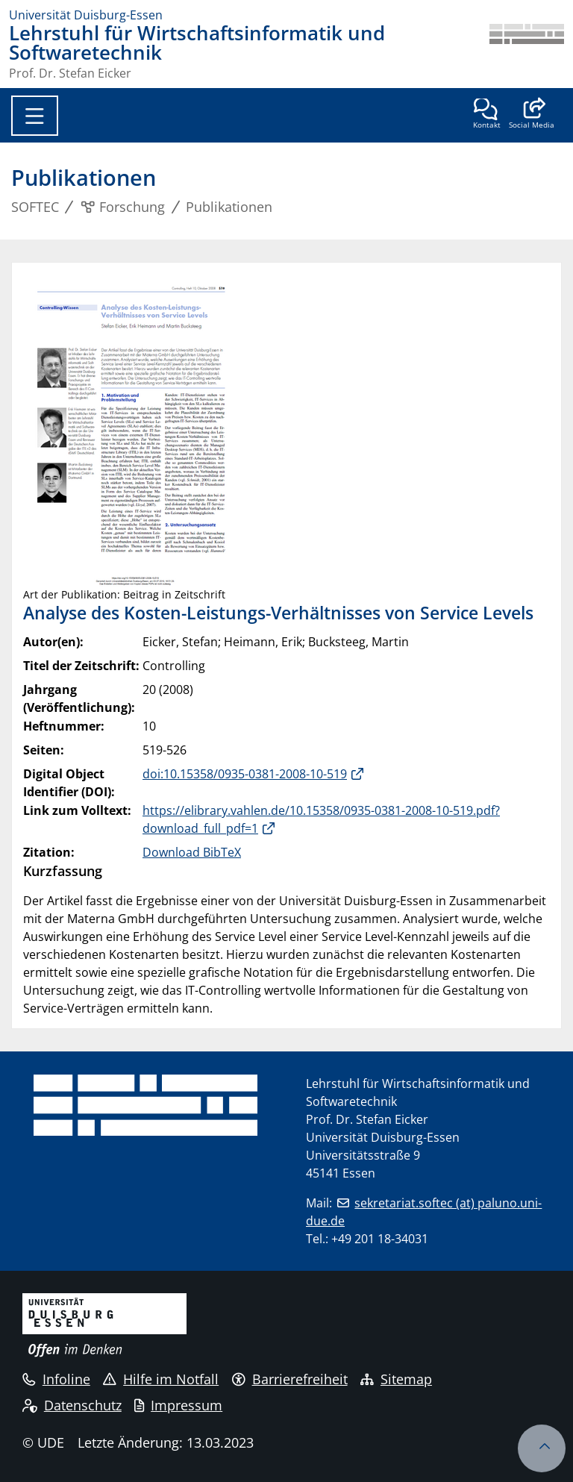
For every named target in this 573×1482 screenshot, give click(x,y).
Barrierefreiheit (290, 1379)
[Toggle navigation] (34, 116)
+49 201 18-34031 (379, 1239)
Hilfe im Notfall (161, 1379)
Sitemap (396, 1379)
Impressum (178, 1405)
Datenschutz (72, 1405)
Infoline (56, 1379)
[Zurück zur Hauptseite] (526, 51)
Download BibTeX (192, 852)
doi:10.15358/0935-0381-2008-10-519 (245, 774)
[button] (531, 115)
